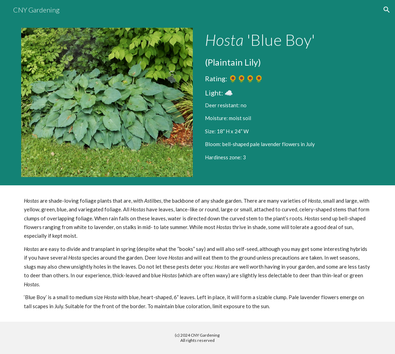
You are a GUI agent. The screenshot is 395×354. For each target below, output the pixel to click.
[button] (386, 9)
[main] (288, 96)
